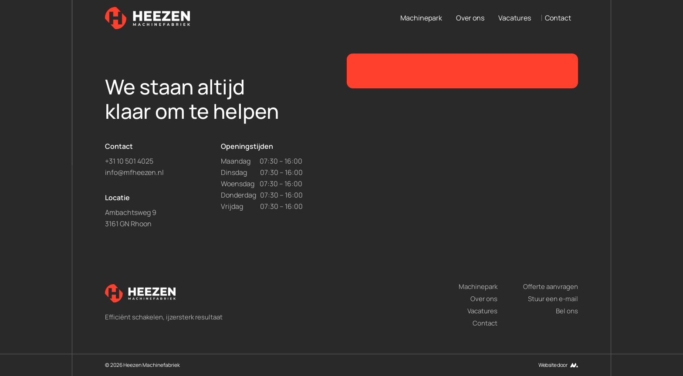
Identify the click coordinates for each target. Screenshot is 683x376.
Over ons (470, 18)
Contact (558, 18)
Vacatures (514, 18)
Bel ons (567, 311)
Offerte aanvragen (550, 286)
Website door (552, 365)
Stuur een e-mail (553, 298)
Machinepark (421, 18)
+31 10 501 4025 (129, 161)
